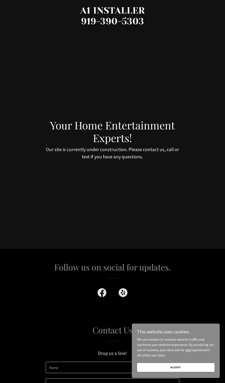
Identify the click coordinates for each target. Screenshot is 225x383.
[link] (112, 23)
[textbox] (112, 367)
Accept (176, 367)
